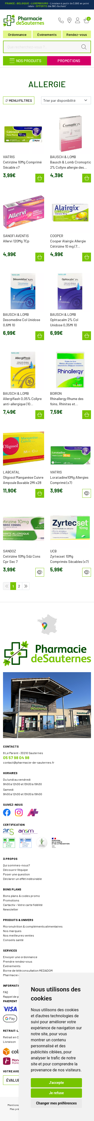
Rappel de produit (15, 996)
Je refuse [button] (56, 1093)
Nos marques (12, 931)
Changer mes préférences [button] (56, 1103)
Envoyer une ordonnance (20, 957)
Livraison (9, 1041)
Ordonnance (17, 34)
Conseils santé (13, 940)
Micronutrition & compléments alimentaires (33, 926)
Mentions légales (18, 1104)
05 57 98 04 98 (16, 757)
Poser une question (16, 874)
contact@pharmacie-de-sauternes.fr (28, 762)
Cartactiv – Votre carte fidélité (23, 904)
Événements (47, 34)
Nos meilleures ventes (18, 935)
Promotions (69, 60)
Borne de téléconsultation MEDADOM (28, 970)
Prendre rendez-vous (17, 961)
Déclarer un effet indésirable (22, 878)
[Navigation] (25, 60)
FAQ (5, 992)
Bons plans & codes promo (21, 895)
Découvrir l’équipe (15, 869)
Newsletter (10, 909)
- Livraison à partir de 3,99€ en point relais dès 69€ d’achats (47, 5)
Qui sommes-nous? (16, 865)
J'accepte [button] (56, 1083)
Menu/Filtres (18, 100)
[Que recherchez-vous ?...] (42, 47)
